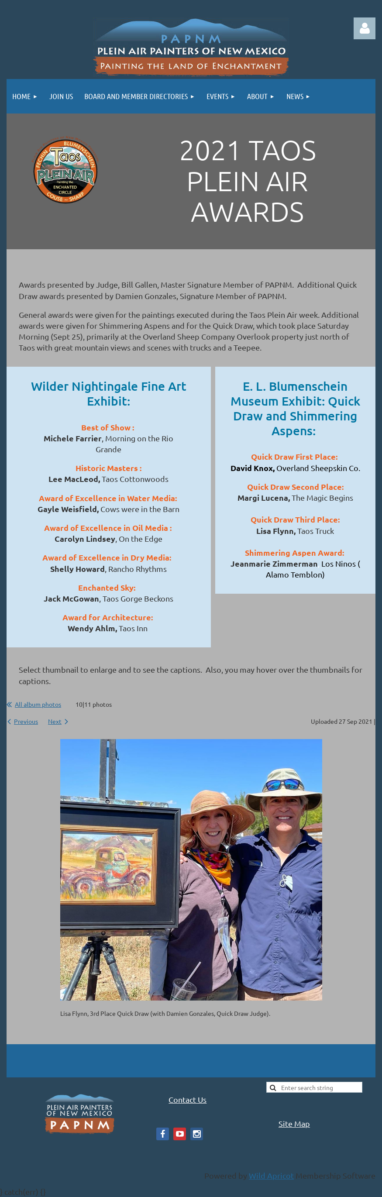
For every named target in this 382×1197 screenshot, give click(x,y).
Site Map (294, 1123)
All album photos (38, 704)
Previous (26, 721)
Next (55, 721)
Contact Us (187, 1099)
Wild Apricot (271, 1175)
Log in (364, 28)
